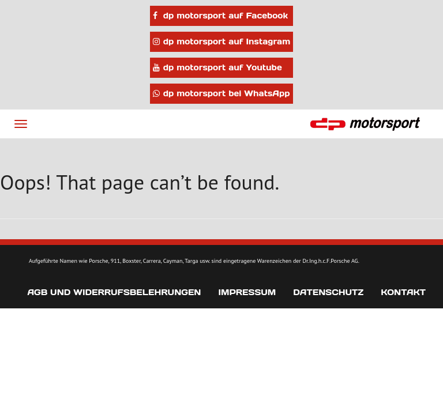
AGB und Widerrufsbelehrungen (114, 292)
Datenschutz (328, 292)
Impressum (247, 292)
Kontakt (403, 292)
